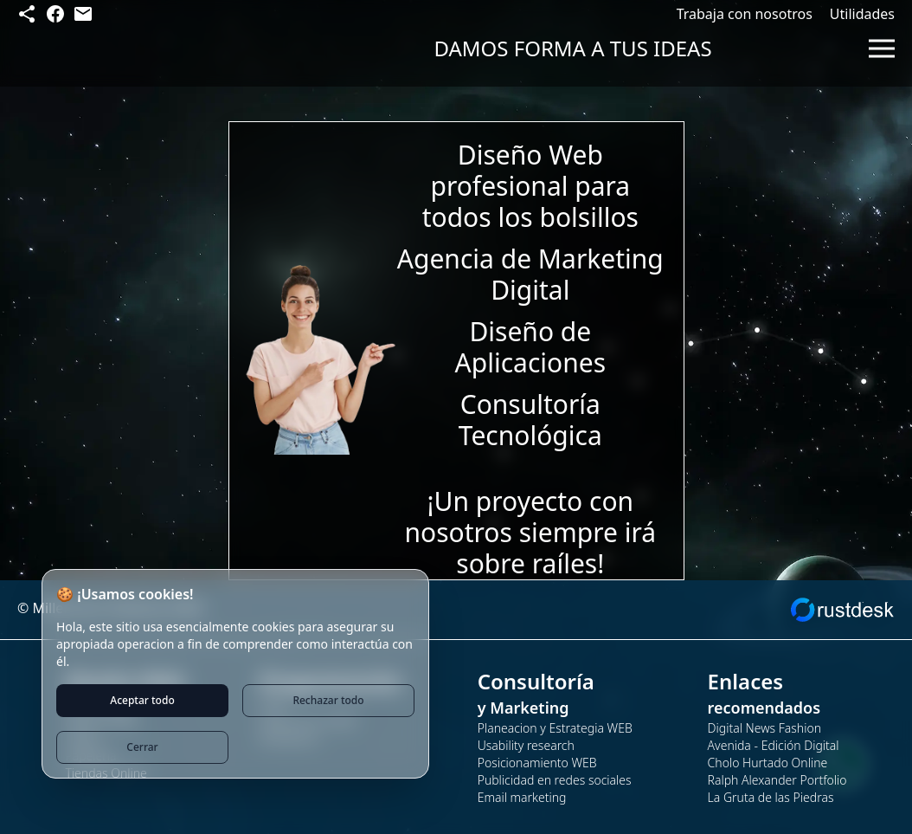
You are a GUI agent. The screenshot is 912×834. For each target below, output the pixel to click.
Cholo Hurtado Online (768, 762)
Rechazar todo (327, 700)
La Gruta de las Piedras (771, 797)
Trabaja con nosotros (744, 13)
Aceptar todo (142, 700)
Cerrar (141, 747)
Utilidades (862, 13)
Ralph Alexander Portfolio (777, 780)
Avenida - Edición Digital (773, 745)
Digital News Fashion (764, 728)
